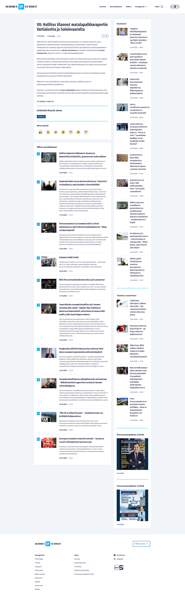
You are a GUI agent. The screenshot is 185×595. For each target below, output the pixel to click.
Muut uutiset (40, 574)
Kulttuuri (38, 578)
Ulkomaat (39, 570)
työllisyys (41, 116)
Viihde (37, 589)
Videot (128, 6)
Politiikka (40, 36)
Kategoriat (141, 6)
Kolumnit (39, 585)
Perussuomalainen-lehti (84, 574)
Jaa (105, 36)
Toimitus (78, 566)
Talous (37, 562)
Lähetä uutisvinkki (81, 570)
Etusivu (103, 6)
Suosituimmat (116, 6)
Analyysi (38, 566)
